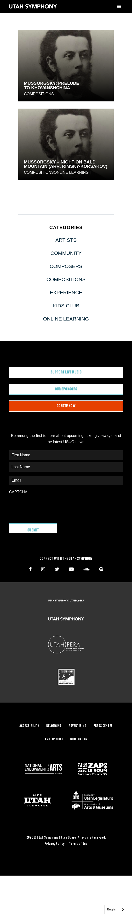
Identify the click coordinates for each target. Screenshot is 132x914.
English (112, 909)
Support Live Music (66, 372)
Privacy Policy (55, 844)
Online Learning (71, 172)
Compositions (39, 94)
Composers (66, 266)
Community (66, 253)
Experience (66, 292)
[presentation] (45, 506)
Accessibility (29, 726)
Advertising (77, 726)
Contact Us (78, 739)
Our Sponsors (66, 389)
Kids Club (66, 305)
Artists (65, 240)
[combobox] (115, 909)
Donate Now (66, 406)
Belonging (54, 726)
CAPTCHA (18, 492)
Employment (54, 739)
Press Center (103, 726)
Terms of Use (78, 844)
